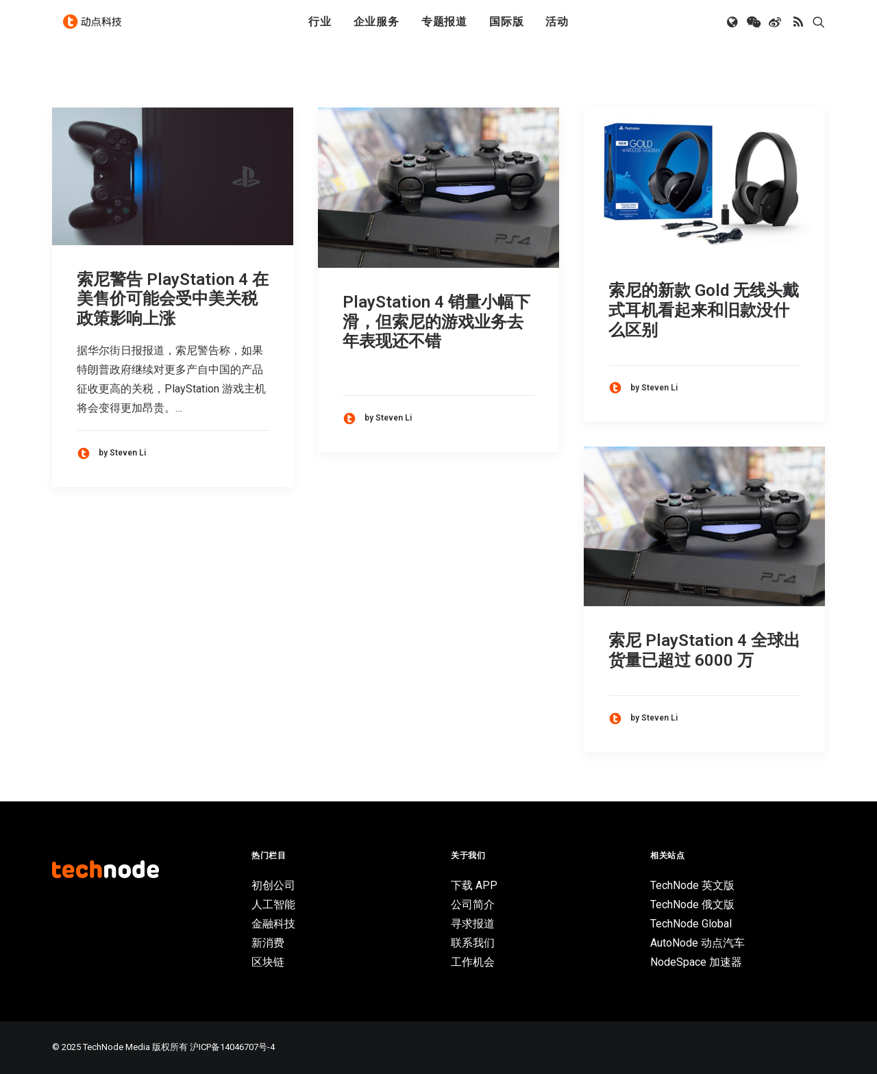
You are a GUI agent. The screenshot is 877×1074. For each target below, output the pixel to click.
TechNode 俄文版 (692, 904)
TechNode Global (691, 923)
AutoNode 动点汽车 (697, 942)
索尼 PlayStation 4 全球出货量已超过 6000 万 (704, 650)
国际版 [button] (506, 29)
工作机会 (473, 962)
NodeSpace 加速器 (696, 962)
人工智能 (273, 904)
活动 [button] (557, 29)
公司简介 (473, 904)
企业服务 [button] (376, 29)
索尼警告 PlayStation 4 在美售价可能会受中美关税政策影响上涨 (173, 299)
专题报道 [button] (444, 29)
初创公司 (273, 885)
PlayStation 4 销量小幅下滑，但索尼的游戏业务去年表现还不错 (436, 321)
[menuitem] (320, 29)
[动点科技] (96, 29)
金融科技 (273, 923)
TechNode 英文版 (692, 885)
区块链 (267, 962)
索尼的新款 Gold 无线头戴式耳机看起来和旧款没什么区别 (703, 310)
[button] (733, 29)
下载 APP (474, 885)
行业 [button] (320, 29)
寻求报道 (473, 923)
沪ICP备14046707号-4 (232, 1047)
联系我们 (473, 942)
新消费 (267, 942)
